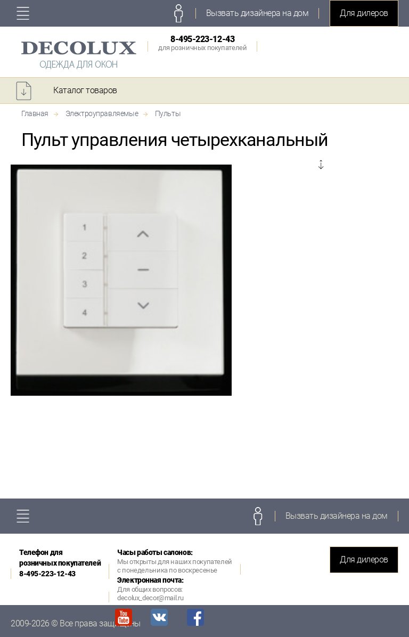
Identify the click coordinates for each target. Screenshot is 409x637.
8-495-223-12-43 (202, 43)
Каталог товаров (85, 90)
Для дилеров (364, 13)
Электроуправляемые (102, 113)
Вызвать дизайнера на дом (257, 13)
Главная (34, 113)
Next (320, 165)
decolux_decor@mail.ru (150, 598)
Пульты (168, 113)
